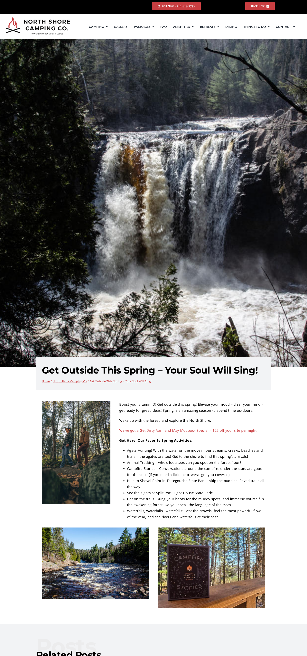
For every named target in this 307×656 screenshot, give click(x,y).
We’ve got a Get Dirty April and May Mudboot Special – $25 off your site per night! (188, 430)
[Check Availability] (176, 6)
